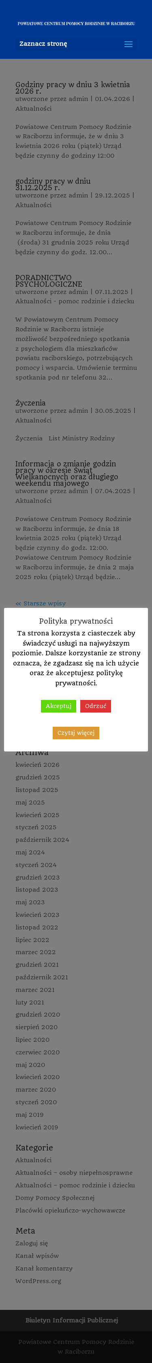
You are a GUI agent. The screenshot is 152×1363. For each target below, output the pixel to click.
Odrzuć (95, 706)
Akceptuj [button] (58, 706)
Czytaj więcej (76, 733)
